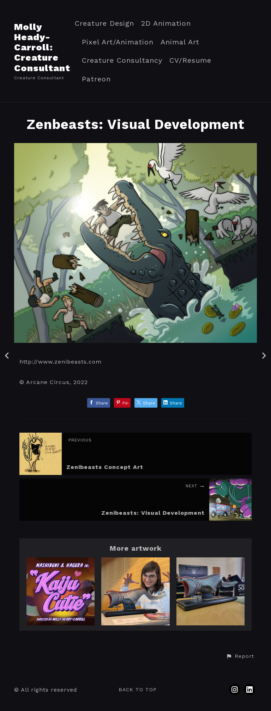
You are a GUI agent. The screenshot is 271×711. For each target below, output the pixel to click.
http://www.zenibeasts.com (60, 361)
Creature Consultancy (122, 60)
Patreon (96, 79)
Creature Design (104, 23)
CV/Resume (190, 60)
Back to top (138, 689)
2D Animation (166, 23)
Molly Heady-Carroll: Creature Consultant (42, 47)
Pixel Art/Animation (117, 42)
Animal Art (180, 42)
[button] (240, 656)
